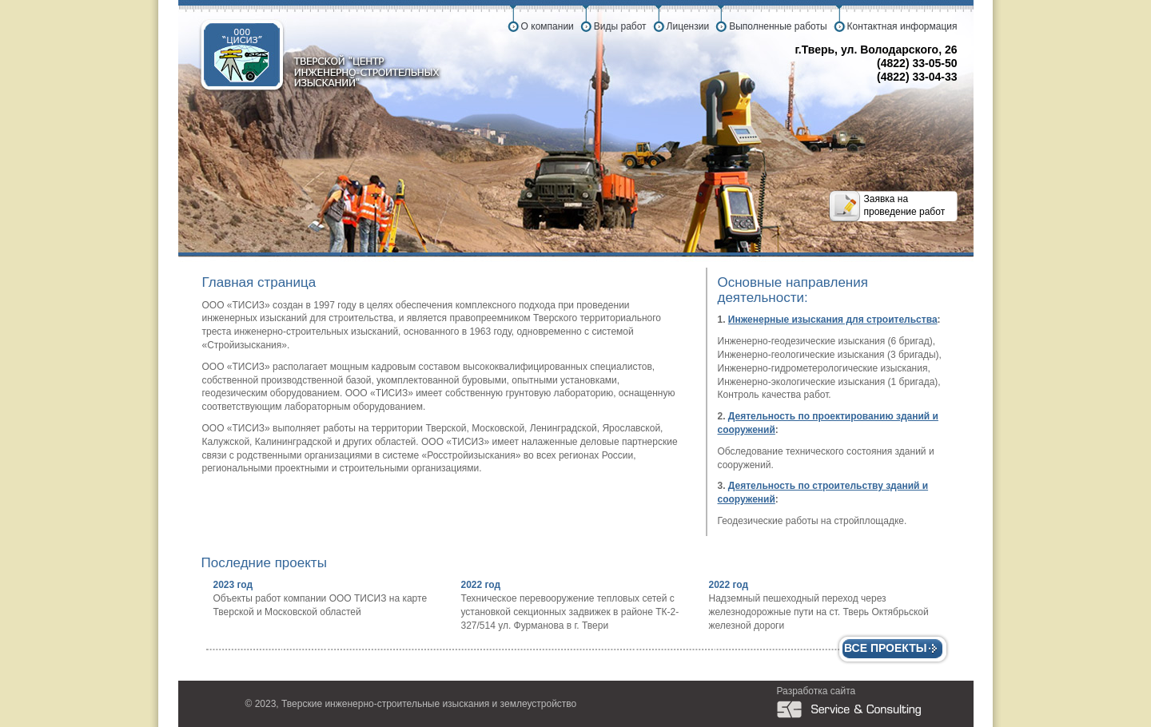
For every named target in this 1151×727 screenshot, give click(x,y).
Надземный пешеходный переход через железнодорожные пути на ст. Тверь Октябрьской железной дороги (819, 612)
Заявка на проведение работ (905, 205)
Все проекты (885, 648)
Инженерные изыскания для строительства (833, 319)
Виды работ (620, 26)
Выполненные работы (777, 26)
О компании (547, 26)
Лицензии (688, 26)
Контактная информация (902, 26)
